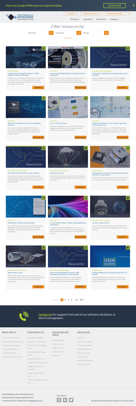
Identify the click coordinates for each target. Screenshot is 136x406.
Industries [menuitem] (87, 19)
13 (76, 300)
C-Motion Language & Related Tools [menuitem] (38, 381)
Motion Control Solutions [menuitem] (11, 338)
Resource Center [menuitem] (83, 353)
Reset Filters (68, 38)
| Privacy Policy (128, 401)
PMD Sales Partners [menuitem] (84, 349)
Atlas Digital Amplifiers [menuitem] (35, 338)
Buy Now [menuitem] (70, 14)
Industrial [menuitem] (55, 355)
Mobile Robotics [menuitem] (58, 348)
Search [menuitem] (129, 13)
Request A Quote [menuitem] (90, 14)
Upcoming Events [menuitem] (83, 364)
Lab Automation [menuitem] (58, 340)
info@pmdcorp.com (35, 401)
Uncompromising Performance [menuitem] (13, 341)
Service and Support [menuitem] (84, 345)
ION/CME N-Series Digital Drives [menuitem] (37, 346)
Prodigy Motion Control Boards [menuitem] (35, 374)
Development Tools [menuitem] (9, 353)
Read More (122, 87)
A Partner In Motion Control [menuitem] (12, 357)
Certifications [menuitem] (82, 357)
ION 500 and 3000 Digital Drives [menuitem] (36, 353)
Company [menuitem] (114, 19)
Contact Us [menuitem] (81, 338)
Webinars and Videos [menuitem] (85, 360)
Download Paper (80, 87)
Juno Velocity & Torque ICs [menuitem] (37, 341)
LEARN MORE (114, 5)
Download (122, 287)
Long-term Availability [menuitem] (10, 349)
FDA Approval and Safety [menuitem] (11, 345)
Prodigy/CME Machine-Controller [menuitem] (35, 367)
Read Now (38, 87)
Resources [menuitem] (101, 19)
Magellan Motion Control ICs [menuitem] (37, 363)
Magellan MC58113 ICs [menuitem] (35, 359)
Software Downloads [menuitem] (85, 341)
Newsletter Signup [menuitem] (114, 14)
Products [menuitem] (75, 19)
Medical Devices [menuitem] (58, 344)
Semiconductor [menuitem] (58, 352)
